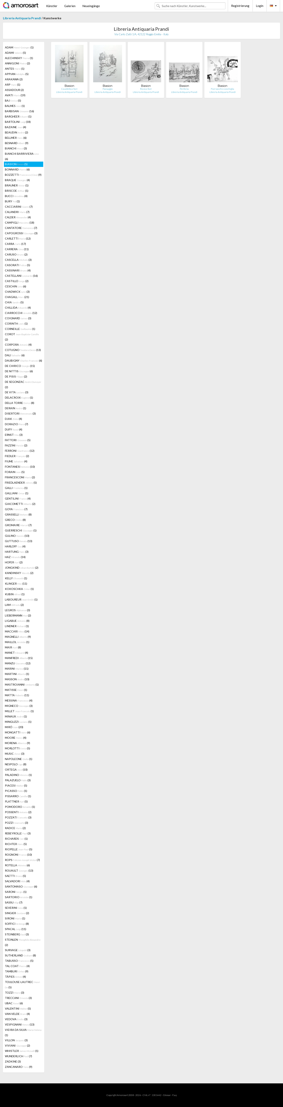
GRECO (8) (15, 519)
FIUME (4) (16, 461)
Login (259, 5)
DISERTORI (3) (20, 413)
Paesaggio (108, 88)
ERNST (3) (14, 434)
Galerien (69, 6)
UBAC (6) (14, 1003)
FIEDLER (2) (17, 456)
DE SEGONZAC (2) (23, 384)
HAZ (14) (15, 557)
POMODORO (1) (20, 806)
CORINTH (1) (16, 323)
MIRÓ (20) (14, 727)
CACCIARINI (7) (19, 206)
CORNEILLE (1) (20, 328)
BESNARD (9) (16, 143)
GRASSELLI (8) (18, 514)
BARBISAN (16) (19, 111)
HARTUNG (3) (16, 551)
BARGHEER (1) (18, 116)
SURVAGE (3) (17, 950)
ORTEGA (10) (16, 769)
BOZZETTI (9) (23, 174)
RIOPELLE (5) (18, 849)
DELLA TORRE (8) (19, 402)
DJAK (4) (13, 418)
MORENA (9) (17, 743)
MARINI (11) (16, 668)
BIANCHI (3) (16, 148)
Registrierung (240, 5)
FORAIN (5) (15, 472)
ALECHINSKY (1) (19, 58)
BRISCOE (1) (16, 190)
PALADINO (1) (18, 775)
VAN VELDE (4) (17, 1013)
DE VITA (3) (16, 392)
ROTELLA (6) (17, 865)
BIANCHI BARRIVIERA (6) (22, 156)
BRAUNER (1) (16, 185)
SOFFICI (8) (17, 923)
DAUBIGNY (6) (23, 360)
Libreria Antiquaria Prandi (22, 18)
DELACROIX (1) (19, 397)
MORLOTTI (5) (17, 748)
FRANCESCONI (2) (20, 477)
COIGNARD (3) (18, 318)
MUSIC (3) (14, 753)
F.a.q (174, 1095)
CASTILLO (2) (16, 281)
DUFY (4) (13, 429)
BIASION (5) (16, 164)
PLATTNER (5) (16, 801)
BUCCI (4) (16, 196)
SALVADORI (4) (17, 881)
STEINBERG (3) (17, 934)
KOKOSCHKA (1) (19, 589)
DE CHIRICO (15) (20, 365)
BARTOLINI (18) (18, 121)
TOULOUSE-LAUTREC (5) (22, 984)
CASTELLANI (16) (21, 275)
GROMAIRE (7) (18, 525)
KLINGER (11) (16, 583)
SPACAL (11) (15, 929)
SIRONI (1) (15, 918)
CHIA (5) (14, 302)
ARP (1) (12, 84)
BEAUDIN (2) (16, 132)
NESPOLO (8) (15, 764)
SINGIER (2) (17, 913)
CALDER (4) (18, 217)
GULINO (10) (17, 535)
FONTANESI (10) (20, 466)
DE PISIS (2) (16, 376)
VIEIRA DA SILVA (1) (23, 1032)
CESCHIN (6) (15, 286)
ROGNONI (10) (18, 854)
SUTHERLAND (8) (20, 955)
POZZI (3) (16, 822)
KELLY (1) (16, 578)
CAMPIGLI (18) (19, 222)
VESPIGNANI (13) (19, 1024)
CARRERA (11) (17, 249)
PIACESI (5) (16, 785)
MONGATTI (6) (17, 732)
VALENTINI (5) (18, 1008)
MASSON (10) (17, 679)
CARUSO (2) (16, 254)
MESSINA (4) (18, 700)
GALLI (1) (16, 488)
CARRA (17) (15, 243)
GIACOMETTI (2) (20, 503)
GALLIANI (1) (16, 493)
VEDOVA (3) (16, 1019)
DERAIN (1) (15, 408)
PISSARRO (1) (18, 796)
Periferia (184, 88)
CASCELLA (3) (18, 259)
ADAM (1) (19, 47)
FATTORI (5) (17, 440)
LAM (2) (14, 604)
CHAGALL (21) (17, 297)
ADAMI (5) (15, 52)
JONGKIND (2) (21, 567)
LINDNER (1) (17, 626)
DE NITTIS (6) (19, 371)
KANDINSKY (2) (19, 573)
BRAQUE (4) (17, 180)
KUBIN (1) (15, 594)
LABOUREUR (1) (21, 599)
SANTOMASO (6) (21, 886)
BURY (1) (12, 201)
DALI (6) (15, 355)
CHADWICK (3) (17, 291)
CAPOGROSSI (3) (21, 233)
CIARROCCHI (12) (21, 313)
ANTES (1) (14, 68)
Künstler (51, 6)
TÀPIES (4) (15, 976)
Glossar (167, 1095)
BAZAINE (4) (15, 127)
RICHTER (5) (16, 844)
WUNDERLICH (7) (18, 1056)
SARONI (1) (16, 891)
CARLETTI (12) (18, 238)
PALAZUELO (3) (18, 780)
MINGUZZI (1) (18, 721)
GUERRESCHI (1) (21, 530)
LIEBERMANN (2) (18, 615)
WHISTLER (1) (21, 1050)
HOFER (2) (14, 562)
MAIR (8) (13, 647)
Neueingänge (91, 6)
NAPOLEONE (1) (18, 759)
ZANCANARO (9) (18, 1066)
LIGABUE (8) (17, 620)
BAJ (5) (13, 100)
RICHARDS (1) (16, 838)
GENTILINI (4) (18, 498)
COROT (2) (22, 336)
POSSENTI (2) (18, 812)
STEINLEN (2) (22, 942)
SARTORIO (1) (18, 897)
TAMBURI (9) (16, 971)
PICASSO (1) (16, 790)
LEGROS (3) (17, 610)
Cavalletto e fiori (69, 88)
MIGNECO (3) (19, 705)
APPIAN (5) (16, 74)
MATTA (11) (17, 695)
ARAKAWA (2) (14, 79)
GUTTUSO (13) (18, 541)
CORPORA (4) (18, 344)
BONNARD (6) (17, 169)
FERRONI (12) (19, 450)
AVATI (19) (15, 95)
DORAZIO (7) (16, 424)
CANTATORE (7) (21, 228)
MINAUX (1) (16, 716)
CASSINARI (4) (18, 270)
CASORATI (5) (17, 265)
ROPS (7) (22, 860)
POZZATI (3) (18, 817)
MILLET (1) (19, 711)
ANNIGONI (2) (17, 63)
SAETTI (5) (15, 875)
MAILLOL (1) (17, 642)
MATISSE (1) (16, 689)
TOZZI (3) (14, 992)
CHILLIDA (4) (18, 307)
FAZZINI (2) (16, 445)
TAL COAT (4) (17, 966)
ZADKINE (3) (13, 1061)
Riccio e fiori (146, 88)
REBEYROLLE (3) (18, 833)
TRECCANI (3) (18, 998)
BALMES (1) (15, 105)
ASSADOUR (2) (14, 90)
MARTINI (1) (17, 674)
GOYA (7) (16, 509)
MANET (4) (16, 652)
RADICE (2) (15, 828)
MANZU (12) (17, 663)
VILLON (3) (16, 1040)
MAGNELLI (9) (18, 636)
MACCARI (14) (17, 631)
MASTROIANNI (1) (22, 684)
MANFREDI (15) (19, 658)
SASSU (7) (13, 902)
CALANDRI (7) (17, 212)
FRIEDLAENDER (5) (21, 482)
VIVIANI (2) (17, 1045)
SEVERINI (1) (16, 907)
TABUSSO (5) (19, 960)
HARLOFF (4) (15, 546)
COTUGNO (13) (23, 350)
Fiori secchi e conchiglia (222, 88)
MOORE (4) (15, 737)
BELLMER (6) (16, 137)
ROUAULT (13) (19, 870)
